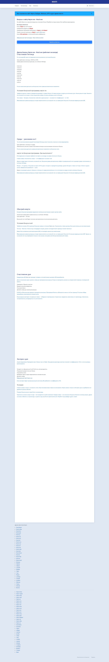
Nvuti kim (18, 531)
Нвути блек (19, 592)
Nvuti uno (18, 548)
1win (17, 573)
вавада (18, 643)
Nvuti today (19, 530)
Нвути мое (19, 607)
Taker (17, 572)
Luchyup (18, 577)
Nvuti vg (18, 535)
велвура (18, 647)
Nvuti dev (18, 552)
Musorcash (19, 561)
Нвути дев (19, 616)
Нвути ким (19, 596)
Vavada (18, 579)
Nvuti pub (18, 533)
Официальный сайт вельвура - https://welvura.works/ (30, 38)
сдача (17, 629)
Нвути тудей (19, 594)
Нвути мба (19, 621)
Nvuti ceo (18, 537)
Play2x (17, 575)
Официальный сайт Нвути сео (24, 378)
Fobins (18, 584)
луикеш (18, 632)
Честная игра (24, 5)
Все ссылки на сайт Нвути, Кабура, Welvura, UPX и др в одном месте (54, 13)
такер (17, 636)
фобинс (18, 649)
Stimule (18, 586)
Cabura (18, 566)
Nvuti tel (18, 541)
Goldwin (18, 581)
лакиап (18, 642)
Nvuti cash (18, 550)
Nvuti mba (18, 557)
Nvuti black (19, 528)
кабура (18, 631)
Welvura (18, 583)
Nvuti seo (28, 277)
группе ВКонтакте (40, 32)
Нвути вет (18, 611)
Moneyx (18, 562)
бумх (17, 652)
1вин (17, 638)
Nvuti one (18, 544)
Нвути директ (19, 618)
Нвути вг (18, 600)
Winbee (18, 570)
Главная (17, 5)
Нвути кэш (19, 614)
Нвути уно (18, 612)
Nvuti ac (18, 559)
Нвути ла (18, 620)
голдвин (18, 645)
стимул (18, 651)
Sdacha (18, 564)
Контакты (35, 5)
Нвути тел (18, 605)
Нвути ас (18, 623)
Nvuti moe (18, 542)
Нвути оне (19, 609)
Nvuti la (18, 555)
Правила (93, 657)
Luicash (18, 568)
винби (17, 634)
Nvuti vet (18, 546)
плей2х (18, 640)
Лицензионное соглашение (83, 657)
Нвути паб (18, 598)
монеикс (18, 627)
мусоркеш (18, 625)
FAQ (30, 5)
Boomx (18, 588)
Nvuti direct (19, 553)
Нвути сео (51, 226)
